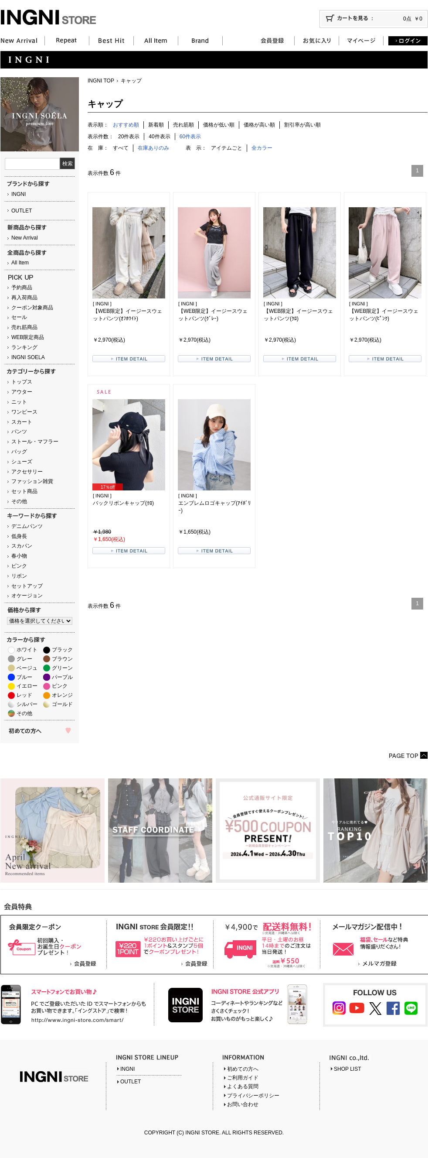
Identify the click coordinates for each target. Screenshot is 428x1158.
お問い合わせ (242, 1104)
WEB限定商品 (27, 337)
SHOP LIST (347, 1069)
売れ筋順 (183, 125)
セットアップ (27, 586)
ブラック (62, 650)
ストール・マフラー (34, 442)
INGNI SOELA (28, 357)
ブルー (24, 677)
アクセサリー (27, 472)
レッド (24, 695)
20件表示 (128, 137)
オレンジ (62, 695)
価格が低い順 (218, 125)
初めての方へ (242, 1069)
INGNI (18, 194)
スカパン (21, 546)
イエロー (27, 686)
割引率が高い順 (302, 125)
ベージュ (27, 668)
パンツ (19, 431)
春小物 (19, 556)
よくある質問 (242, 1086)
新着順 (156, 125)
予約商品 (21, 287)
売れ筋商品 (24, 327)
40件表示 (159, 137)
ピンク (19, 566)
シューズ (21, 462)
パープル (62, 677)
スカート (21, 422)
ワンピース (24, 412)
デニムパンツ (27, 526)
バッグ (19, 452)
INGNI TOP (101, 81)
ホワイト (27, 650)
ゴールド (62, 704)
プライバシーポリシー (253, 1096)
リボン (19, 576)
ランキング (24, 347)
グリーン (62, 668)
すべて (121, 148)
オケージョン (27, 596)
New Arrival (24, 238)
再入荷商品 (24, 298)
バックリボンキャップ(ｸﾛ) (123, 503)
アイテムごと (226, 148)
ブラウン (62, 659)
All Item (20, 263)
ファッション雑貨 (32, 481)
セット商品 (24, 491)
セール (19, 317)
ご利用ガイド (242, 1078)
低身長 (19, 536)
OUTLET (21, 211)
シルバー (27, 704)
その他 (19, 501)
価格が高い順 (259, 125)
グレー (24, 659)
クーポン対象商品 (32, 308)
